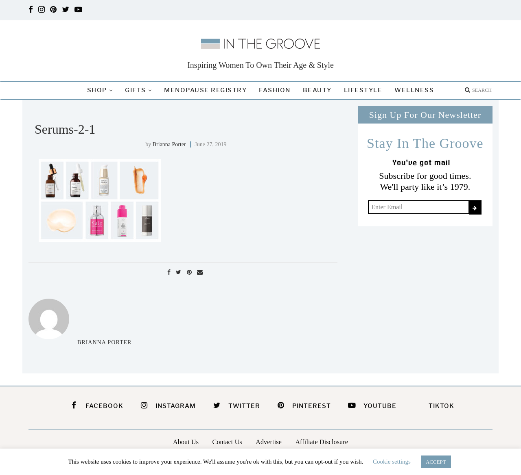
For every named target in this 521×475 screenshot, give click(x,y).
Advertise (269, 441)
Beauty (317, 90)
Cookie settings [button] (392, 461)
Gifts (135, 90)
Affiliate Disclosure (321, 441)
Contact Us (227, 441)
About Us (186, 441)
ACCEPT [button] (436, 462)
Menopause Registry (205, 90)
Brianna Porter (169, 144)
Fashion (275, 90)
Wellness (414, 90)
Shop (97, 90)
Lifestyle (363, 90)
